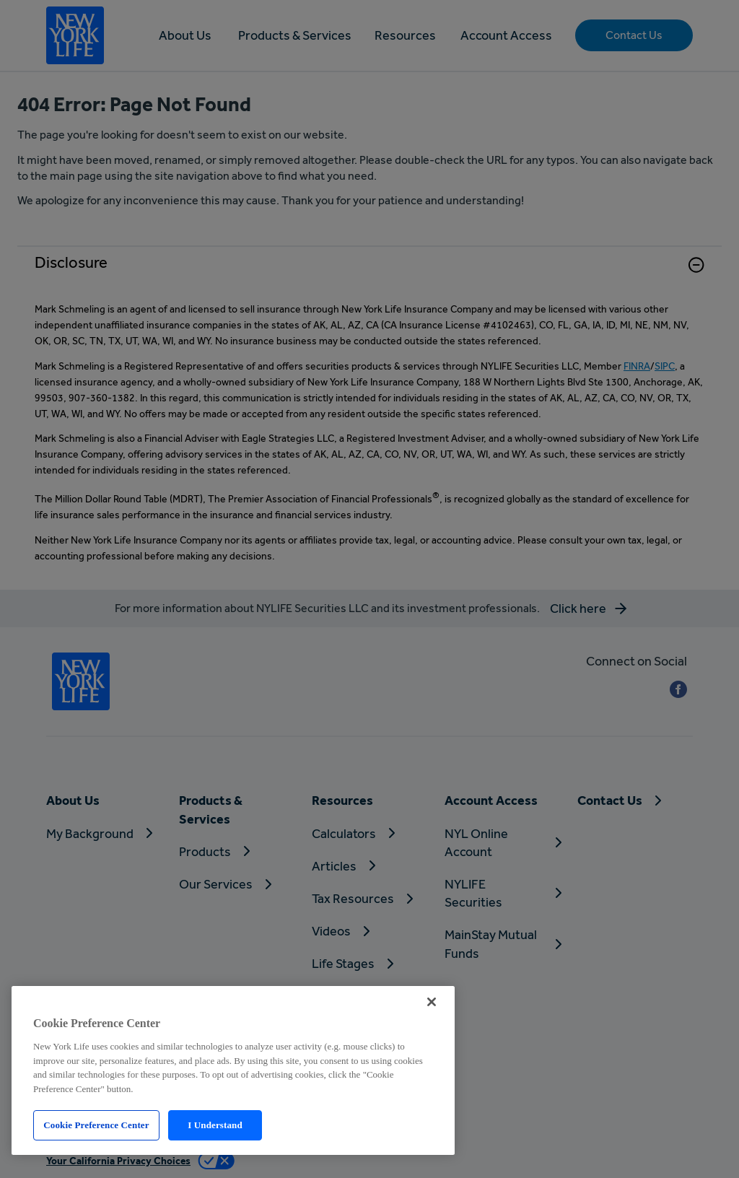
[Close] (431, 1002)
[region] (233, 1070)
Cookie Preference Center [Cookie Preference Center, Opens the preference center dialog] (96, 1125)
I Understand (215, 1125)
